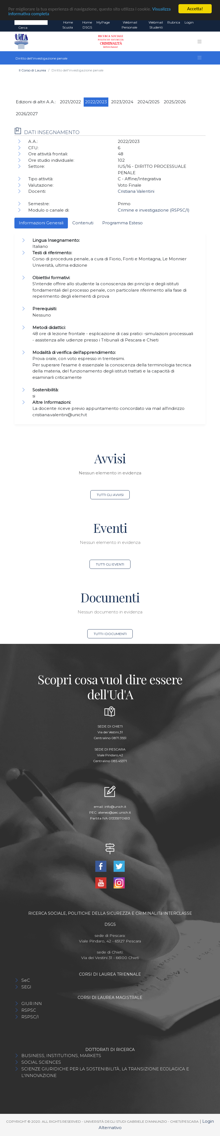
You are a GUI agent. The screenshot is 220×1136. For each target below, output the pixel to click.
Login (189, 22)
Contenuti (82, 222)
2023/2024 (122, 101)
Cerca (22, 27)
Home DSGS (87, 24)
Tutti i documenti (110, 634)
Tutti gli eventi (110, 564)
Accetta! (195, 9)
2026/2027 (27, 113)
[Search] (31, 22)
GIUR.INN (31, 1003)
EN (201, 22)
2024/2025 (148, 101)
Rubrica (173, 22)
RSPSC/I (30, 1016)
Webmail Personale (129, 24)
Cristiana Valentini (136, 191)
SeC (25, 980)
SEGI (26, 986)
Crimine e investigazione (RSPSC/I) (154, 210)
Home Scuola (67, 24)
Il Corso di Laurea (32, 70)
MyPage (103, 22)
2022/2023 (96, 101)
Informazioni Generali (41, 222)
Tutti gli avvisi (110, 495)
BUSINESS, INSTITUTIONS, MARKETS (61, 1055)
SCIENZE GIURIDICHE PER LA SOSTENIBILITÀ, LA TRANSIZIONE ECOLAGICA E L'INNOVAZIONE (105, 1072)
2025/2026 (175, 101)
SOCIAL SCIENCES (41, 1062)
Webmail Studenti (156, 24)
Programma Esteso (122, 222)
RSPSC (28, 1010)
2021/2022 (70, 101)
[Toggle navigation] (199, 41)
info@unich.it (115, 807)
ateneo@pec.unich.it (114, 812)
